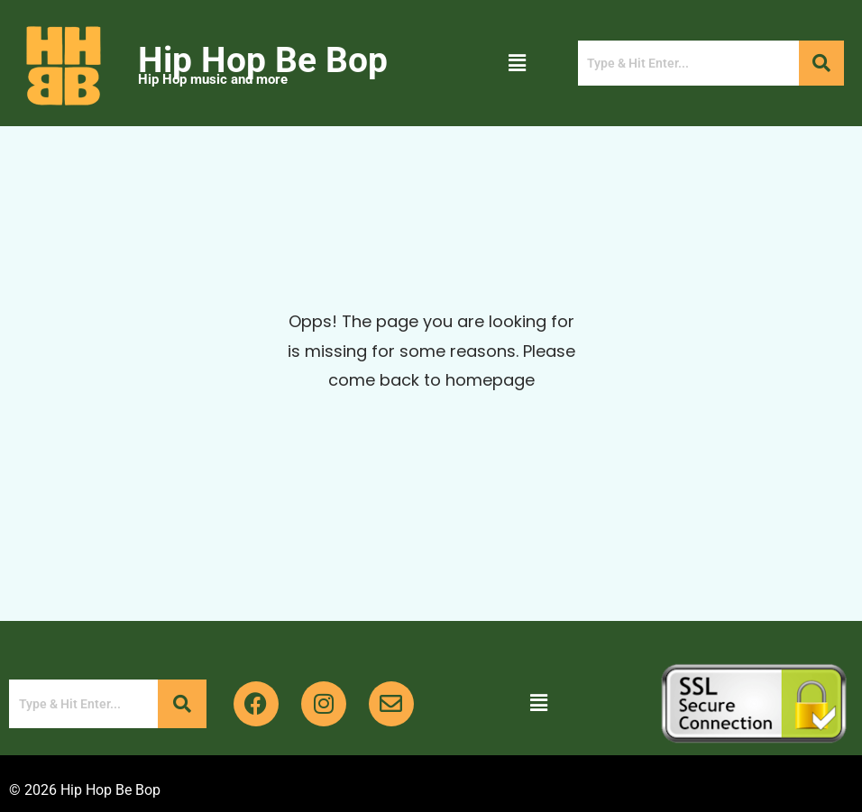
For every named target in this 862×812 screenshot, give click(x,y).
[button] (516, 63)
